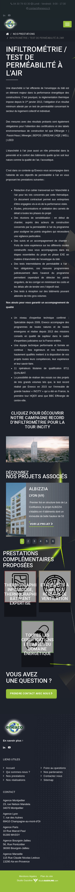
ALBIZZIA (38, 488)
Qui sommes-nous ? (18, 771)
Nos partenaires (53, 771)
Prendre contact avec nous (31, 693)
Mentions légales (28, 876)
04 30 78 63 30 (20, 3)
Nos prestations (24, 34)
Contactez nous (53, 775)
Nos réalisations (15, 779)
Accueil (7, 34)
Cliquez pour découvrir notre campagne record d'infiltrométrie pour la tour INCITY (37, 420)
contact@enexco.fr (38, 8)
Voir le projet (41, 523)
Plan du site (46, 876)
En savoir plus (13, 740)
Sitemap (48, 779)
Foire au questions (55, 767)
